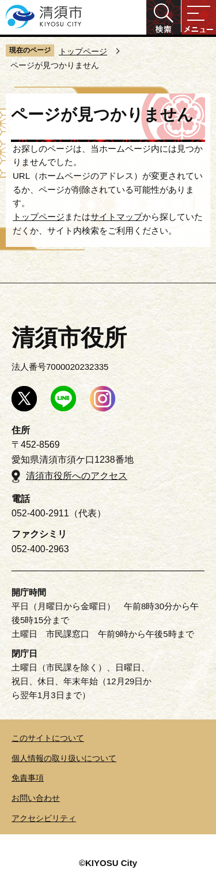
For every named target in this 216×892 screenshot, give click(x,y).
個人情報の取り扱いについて (64, 758)
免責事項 (28, 777)
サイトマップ (116, 217)
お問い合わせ (36, 798)
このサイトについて (48, 738)
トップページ (83, 51)
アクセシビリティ (44, 818)
